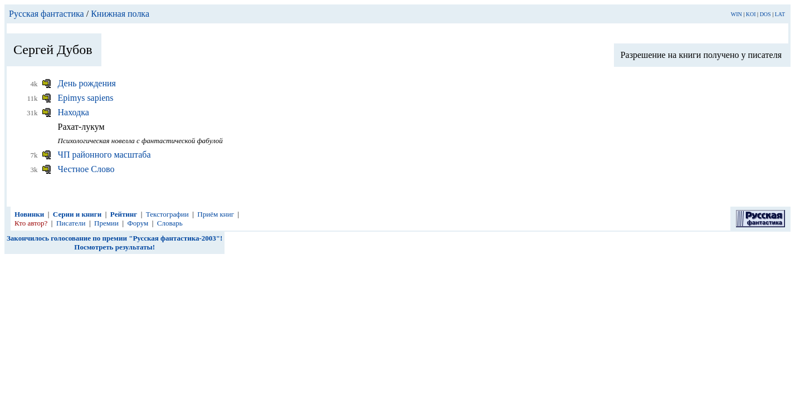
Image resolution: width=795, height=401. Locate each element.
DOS (765, 14)
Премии (106, 223)
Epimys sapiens (86, 97)
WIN (736, 14)
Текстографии (167, 214)
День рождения (87, 83)
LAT (780, 14)
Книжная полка (120, 13)
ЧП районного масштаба (104, 154)
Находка (73, 112)
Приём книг (215, 214)
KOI (751, 14)
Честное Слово (86, 169)
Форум (138, 223)
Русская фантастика (46, 13)
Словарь (170, 223)
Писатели (71, 223)
